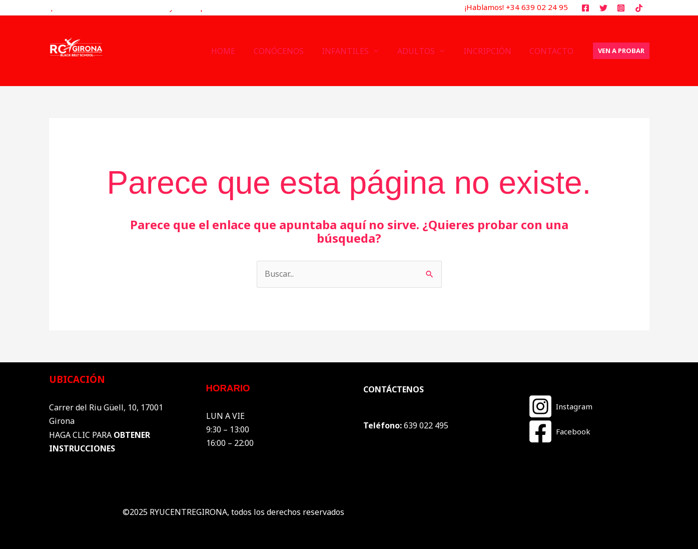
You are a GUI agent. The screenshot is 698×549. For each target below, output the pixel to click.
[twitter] (604, 8)
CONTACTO (553, 51)
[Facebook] (559, 431)
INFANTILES (353, 51)
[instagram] (622, 8)
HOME (236, 51)
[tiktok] (640, 8)
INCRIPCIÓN (491, 51)
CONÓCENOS (289, 51)
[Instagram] (560, 406)
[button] (621, 51)
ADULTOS (422, 51)
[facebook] (586, 8)
